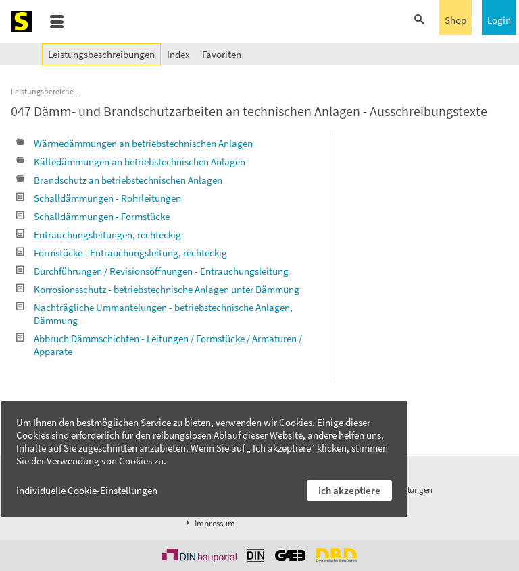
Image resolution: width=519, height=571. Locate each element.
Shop (455, 19)
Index (178, 54)
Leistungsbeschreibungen (101, 54)
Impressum (209, 523)
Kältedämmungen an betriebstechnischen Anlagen (130, 161)
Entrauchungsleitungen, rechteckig (98, 234)
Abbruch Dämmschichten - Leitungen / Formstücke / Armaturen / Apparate (159, 345)
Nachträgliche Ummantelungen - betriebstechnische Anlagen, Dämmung (154, 314)
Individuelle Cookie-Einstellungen (86, 490)
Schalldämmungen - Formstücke (93, 216)
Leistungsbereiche (42, 91)
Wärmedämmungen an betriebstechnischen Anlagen (134, 143)
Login (499, 19)
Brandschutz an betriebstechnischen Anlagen (119, 179)
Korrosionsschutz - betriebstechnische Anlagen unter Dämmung (157, 289)
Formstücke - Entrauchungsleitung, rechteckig (121, 252)
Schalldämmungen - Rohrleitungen (98, 198)
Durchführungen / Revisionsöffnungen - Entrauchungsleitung (152, 271)
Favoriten (221, 54)
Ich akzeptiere (349, 490)
